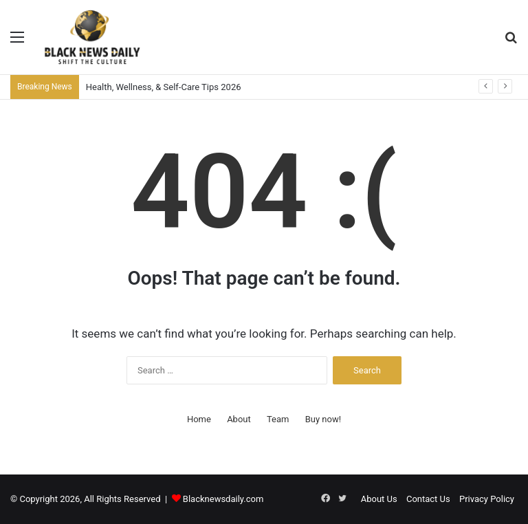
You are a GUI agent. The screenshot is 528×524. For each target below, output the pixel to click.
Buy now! (323, 419)
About (239, 419)
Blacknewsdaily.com (223, 499)
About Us (379, 499)
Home (199, 419)
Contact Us (428, 499)
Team (278, 419)
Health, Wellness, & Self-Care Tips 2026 (163, 87)
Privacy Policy (486, 499)
